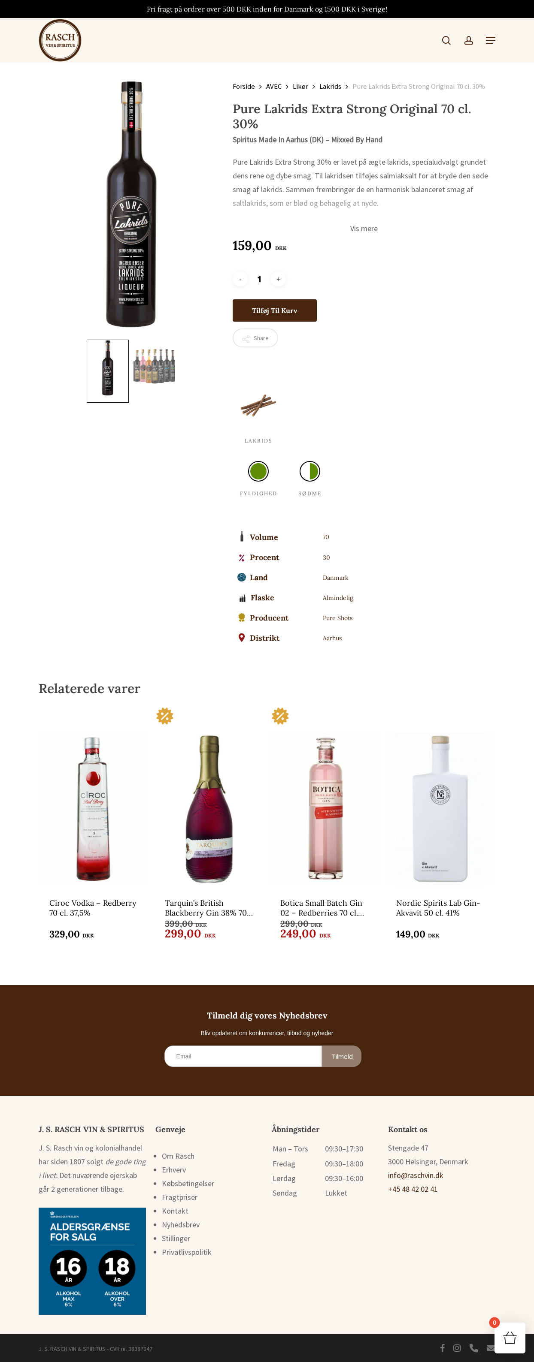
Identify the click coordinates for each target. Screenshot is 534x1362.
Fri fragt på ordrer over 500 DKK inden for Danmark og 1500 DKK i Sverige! (267, 9)
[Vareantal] (259, 278)
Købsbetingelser (188, 1183)
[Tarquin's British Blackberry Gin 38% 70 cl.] (209, 795)
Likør (300, 86)
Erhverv (174, 1170)
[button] (490, 40)
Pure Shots (337, 618)
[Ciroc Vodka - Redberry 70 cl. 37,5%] (93, 795)
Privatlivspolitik (187, 1252)
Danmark (336, 578)
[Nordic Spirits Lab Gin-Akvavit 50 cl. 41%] (440, 795)
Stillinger (176, 1238)
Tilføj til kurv (274, 310)
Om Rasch (178, 1156)
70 (326, 537)
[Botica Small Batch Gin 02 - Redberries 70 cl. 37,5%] (324, 795)
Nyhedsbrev (181, 1224)
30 (326, 557)
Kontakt (175, 1211)
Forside (244, 86)
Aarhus (332, 638)
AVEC (274, 86)
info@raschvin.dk (415, 1175)
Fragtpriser (179, 1197)
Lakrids (330, 86)
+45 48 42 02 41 (413, 1189)
